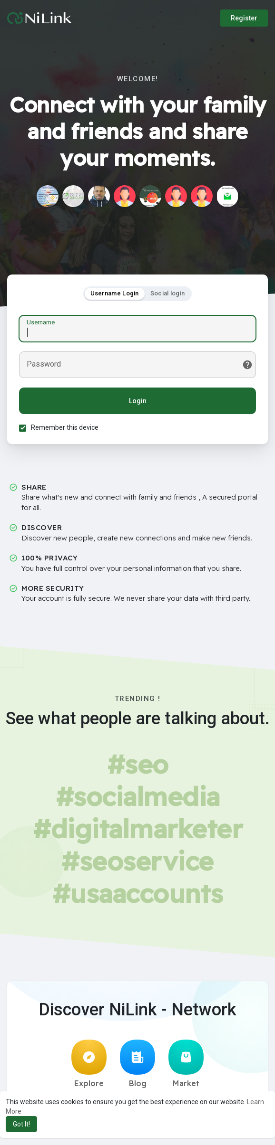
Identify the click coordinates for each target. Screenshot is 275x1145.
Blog (137, 1064)
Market (186, 1064)
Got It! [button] (21, 1124)
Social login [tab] (167, 293)
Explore (89, 1064)
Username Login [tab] (114, 293)
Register (244, 18)
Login (138, 401)
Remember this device (64, 427)
